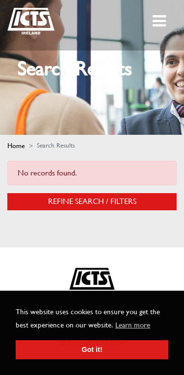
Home (16, 146)
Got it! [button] (91, 349)
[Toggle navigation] (160, 21)
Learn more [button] (132, 325)
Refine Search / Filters (92, 201)
